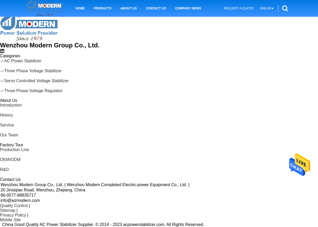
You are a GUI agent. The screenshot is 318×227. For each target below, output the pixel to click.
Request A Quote (239, 8)
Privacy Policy (13, 215)
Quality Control (14, 205)
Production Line (14, 149)
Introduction (11, 105)
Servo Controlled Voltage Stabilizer (34, 81)
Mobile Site (10, 220)
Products (102, 8)
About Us (128, 8)
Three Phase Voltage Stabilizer (31, 71)
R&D (4, 169)
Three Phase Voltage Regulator (31, 90)
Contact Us (156, 8)
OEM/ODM (10, 159)
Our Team (9, 135)
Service (7, 125)
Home (80, 8)
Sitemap (7, 210)
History (6, 115)
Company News (188, 8)
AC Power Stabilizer (20, 61)
